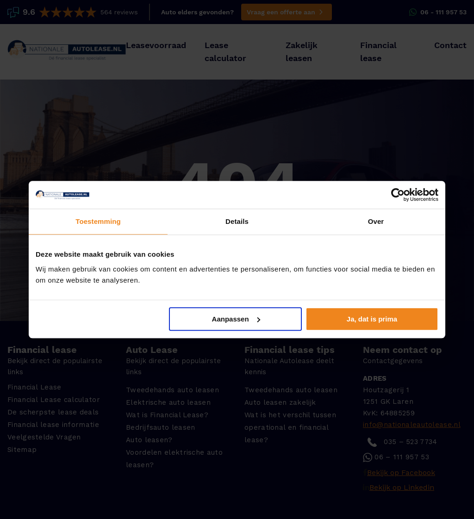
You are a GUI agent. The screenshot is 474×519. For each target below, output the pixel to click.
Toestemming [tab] (98, 221)
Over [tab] (376, 221)
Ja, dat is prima (372, 319)
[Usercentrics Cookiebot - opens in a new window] (397, 195)
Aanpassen (236, 319)
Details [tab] (237, 221)
